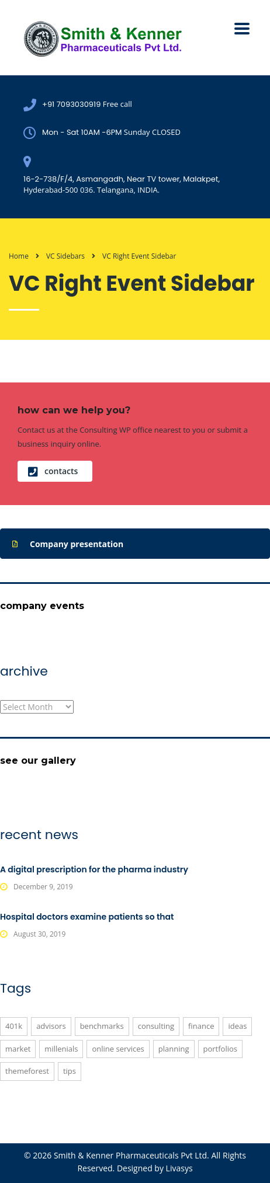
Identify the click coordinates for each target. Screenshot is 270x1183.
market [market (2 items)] (17, 1048)
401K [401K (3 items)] (13, 1026)
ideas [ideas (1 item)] (237, 1026)
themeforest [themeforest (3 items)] (27, 1071)
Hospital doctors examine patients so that (87, 917)
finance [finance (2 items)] (201, 1026)
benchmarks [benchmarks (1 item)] (102, 1026)
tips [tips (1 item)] (69, 1071)
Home (19, 256)
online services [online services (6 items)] (118, 1048)
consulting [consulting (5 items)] (156, 1026)
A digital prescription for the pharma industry (94, 869)
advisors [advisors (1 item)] (50, 1026)
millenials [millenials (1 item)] (61, 1048)
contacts (53, 471)
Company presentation (67, 544)
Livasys (179, 1168)
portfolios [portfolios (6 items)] (220, 1048)
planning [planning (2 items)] (173, 1048)
